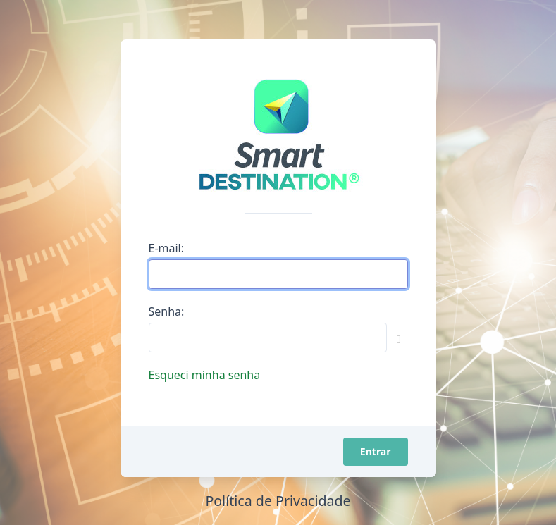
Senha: (167, 311)
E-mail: (167, 248)
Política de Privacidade (277, 500)
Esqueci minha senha (205, 375)
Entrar (375, 451)
